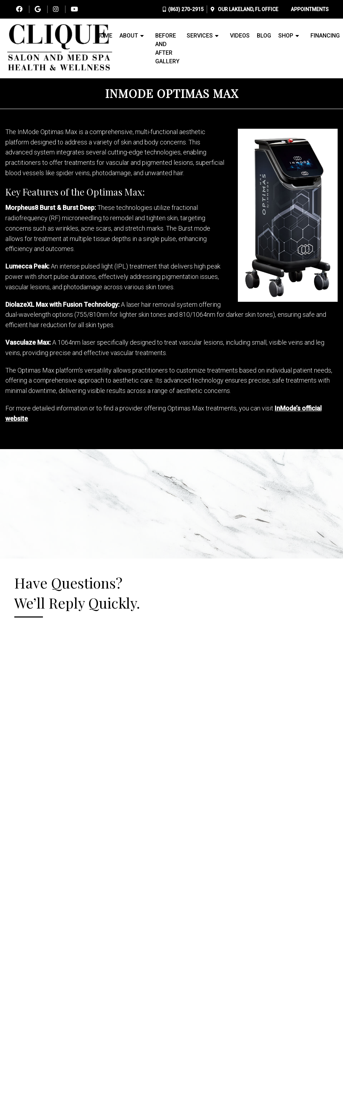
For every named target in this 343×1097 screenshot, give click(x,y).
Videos (240, 35)
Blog (264, 35)
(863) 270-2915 (186, 9)
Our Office (247, 9)
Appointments (310, 9)
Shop (285, 35)
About (128, 35)
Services (200, 35)
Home (104, 35)
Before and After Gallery (167, 48)
